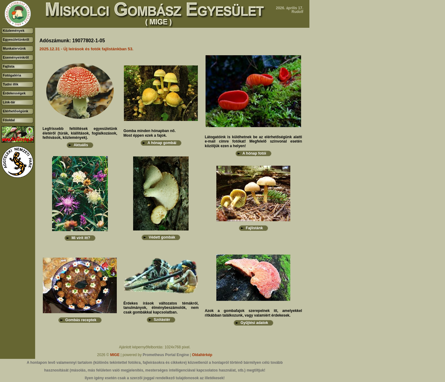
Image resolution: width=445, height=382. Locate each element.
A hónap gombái (162, 143)
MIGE (115, 355)
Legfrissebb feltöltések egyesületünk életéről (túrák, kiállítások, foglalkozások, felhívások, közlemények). (80, 133)
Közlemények (13, 30)
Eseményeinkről (16, 57)
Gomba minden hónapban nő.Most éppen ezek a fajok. (149, 133)
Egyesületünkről (16, 39)
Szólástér (162, 320)
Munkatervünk (14, 48)
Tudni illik (10, 84)
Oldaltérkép (202, 355)
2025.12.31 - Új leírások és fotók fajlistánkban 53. (86, 49)
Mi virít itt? (80, 238)
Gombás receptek (80, 320)
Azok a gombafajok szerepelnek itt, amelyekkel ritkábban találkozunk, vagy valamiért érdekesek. (253, 313)
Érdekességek (14, 93)
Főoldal (9, 120)
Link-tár (9, 102)
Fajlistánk (254, 228)
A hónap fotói (254, 153)
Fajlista (8, 66)
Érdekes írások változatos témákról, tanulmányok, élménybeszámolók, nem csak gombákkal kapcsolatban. (160, 307)
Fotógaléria (12, 75)
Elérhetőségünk (15, 111)
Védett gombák (162, 237)
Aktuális (81, 145)
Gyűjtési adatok (254, 323)
